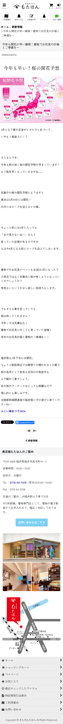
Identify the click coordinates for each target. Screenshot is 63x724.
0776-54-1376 (18, 482)
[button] (4, 6)
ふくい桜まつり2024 (13, 411)
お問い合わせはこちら (31, 522)
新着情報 (31, 440)
